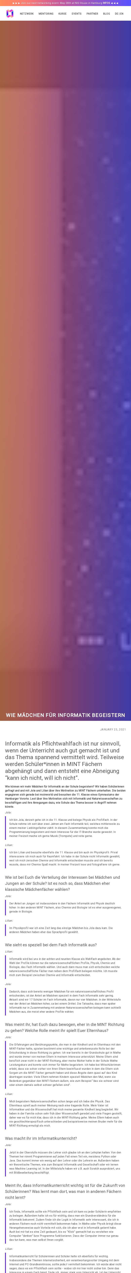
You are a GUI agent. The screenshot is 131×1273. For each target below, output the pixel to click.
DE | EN (119, 13)
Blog (106, 13)
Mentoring (46, 13)
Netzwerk (27, 13)
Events (77, 13)
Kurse (63, 13)
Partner (92, 13)
